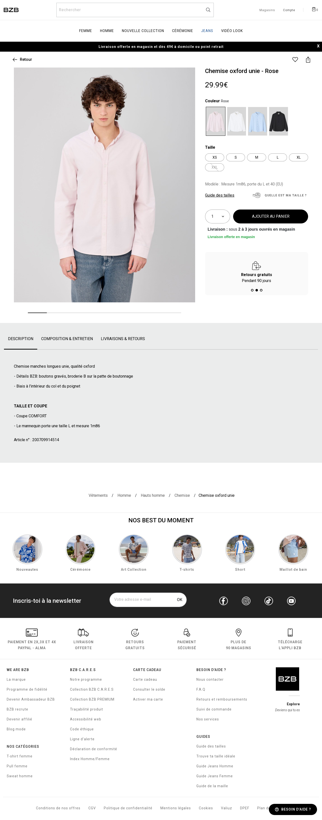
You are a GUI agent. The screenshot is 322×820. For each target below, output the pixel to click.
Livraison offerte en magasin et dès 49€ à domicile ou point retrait (161, 47)
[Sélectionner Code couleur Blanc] (236, 121)
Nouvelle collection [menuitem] (143, 31)
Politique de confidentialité (128, 808)
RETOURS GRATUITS (135, 640)
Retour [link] (26, 59)
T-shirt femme (20, 756)
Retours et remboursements (221, 699)
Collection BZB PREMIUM (92, 699)
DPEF (244, 808)
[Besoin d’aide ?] (293, 809)
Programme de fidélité (27, 689)
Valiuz (226, 808)
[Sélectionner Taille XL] (298, 157)
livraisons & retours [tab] (123, 338)
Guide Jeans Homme (214, 766)
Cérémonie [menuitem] (182, 31)
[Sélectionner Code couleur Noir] (278, 121)
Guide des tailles (211, 746)
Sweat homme (20, 776)
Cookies (206, 808)
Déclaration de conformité (93, 749)
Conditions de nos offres (58, 808)
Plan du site (267, 808)
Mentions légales (175, 808)
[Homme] (124, 496)
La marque (16, 679)
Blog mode (16, 729)
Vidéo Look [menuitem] (232, 31)
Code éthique (82, 729)
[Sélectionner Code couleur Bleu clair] (257, 121)
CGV (92, 808)
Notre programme (86, 679)
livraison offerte (83, 640)
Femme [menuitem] (85, 31)
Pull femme (17, 766)
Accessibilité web (85, 719)
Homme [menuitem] (107, 31)
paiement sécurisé (186, 640)
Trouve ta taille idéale (215, 756)
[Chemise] (182, 496)
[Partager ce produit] (308, 60)
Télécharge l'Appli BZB (290, 640)
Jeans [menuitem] (207, 31)
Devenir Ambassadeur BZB (31, 699)
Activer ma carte (148, 699)
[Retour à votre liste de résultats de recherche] (22, 60)
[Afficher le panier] (314, 9)
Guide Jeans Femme (214, 776)
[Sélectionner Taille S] (235, 157)
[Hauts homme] (153, 496)
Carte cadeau (145, 679)
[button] (252, 290)
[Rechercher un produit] (135, 10)
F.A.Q (200, 689)
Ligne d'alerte (82, 739)
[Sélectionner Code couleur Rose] (215, 121)
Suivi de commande (214, 709)
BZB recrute (17, 709)
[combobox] (135, 10)
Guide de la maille (212, 786)
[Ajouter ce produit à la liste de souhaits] (295, 60)
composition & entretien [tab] (67, 338)
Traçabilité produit (86, 709)
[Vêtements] (98, 496)
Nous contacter (210, 679)
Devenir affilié (19, 719)
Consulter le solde (149, 689)
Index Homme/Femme (90, 759)
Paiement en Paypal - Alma (32, 640)
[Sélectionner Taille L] (277, 157)
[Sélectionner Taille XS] (214, 157)
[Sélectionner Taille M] (256, 157)
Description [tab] (20, 338)
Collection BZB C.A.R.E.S (92, 689)
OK (179, 599)
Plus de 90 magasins (238, 640)
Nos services (207, 719)
